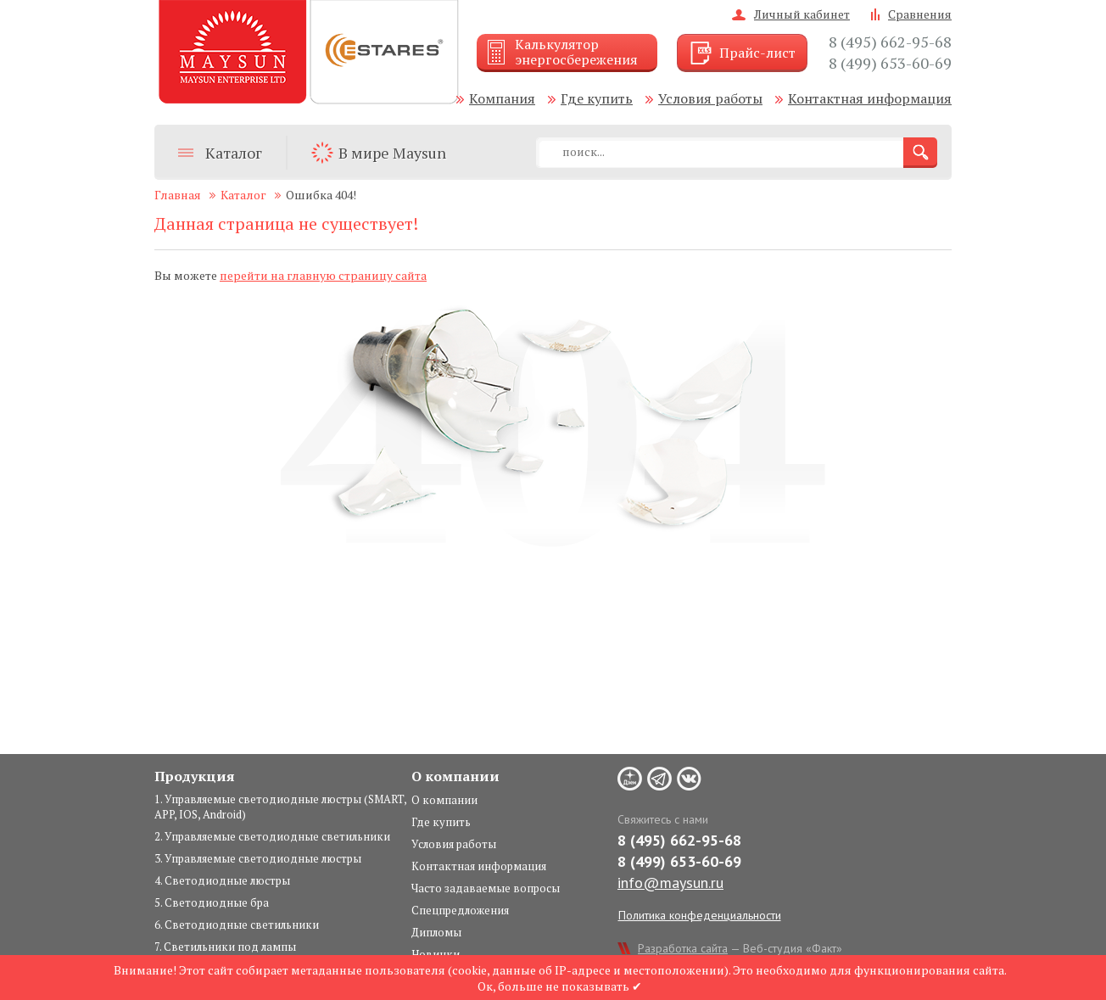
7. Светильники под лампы (225, 946)
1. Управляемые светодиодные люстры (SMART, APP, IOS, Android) (280, 806)
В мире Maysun (392, 152)
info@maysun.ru (670, 882)
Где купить (597, 98)
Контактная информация (870, 98)
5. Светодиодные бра (211, 902)
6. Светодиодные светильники (236, 924)
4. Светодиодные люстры (222, 880)
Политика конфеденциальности (699, 915)
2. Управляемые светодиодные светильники (272, 836)
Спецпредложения (460, 910)
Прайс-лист (757, 52)
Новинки (435, 954)
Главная (177, 195)
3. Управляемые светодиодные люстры (257, 858)
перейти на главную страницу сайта (323, 275)
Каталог (233, 152)
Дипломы (436, 932)
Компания (502, 98)
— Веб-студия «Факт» (740, 948)
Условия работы (710, 98)
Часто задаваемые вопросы (485, 888)
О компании (444, 799)
